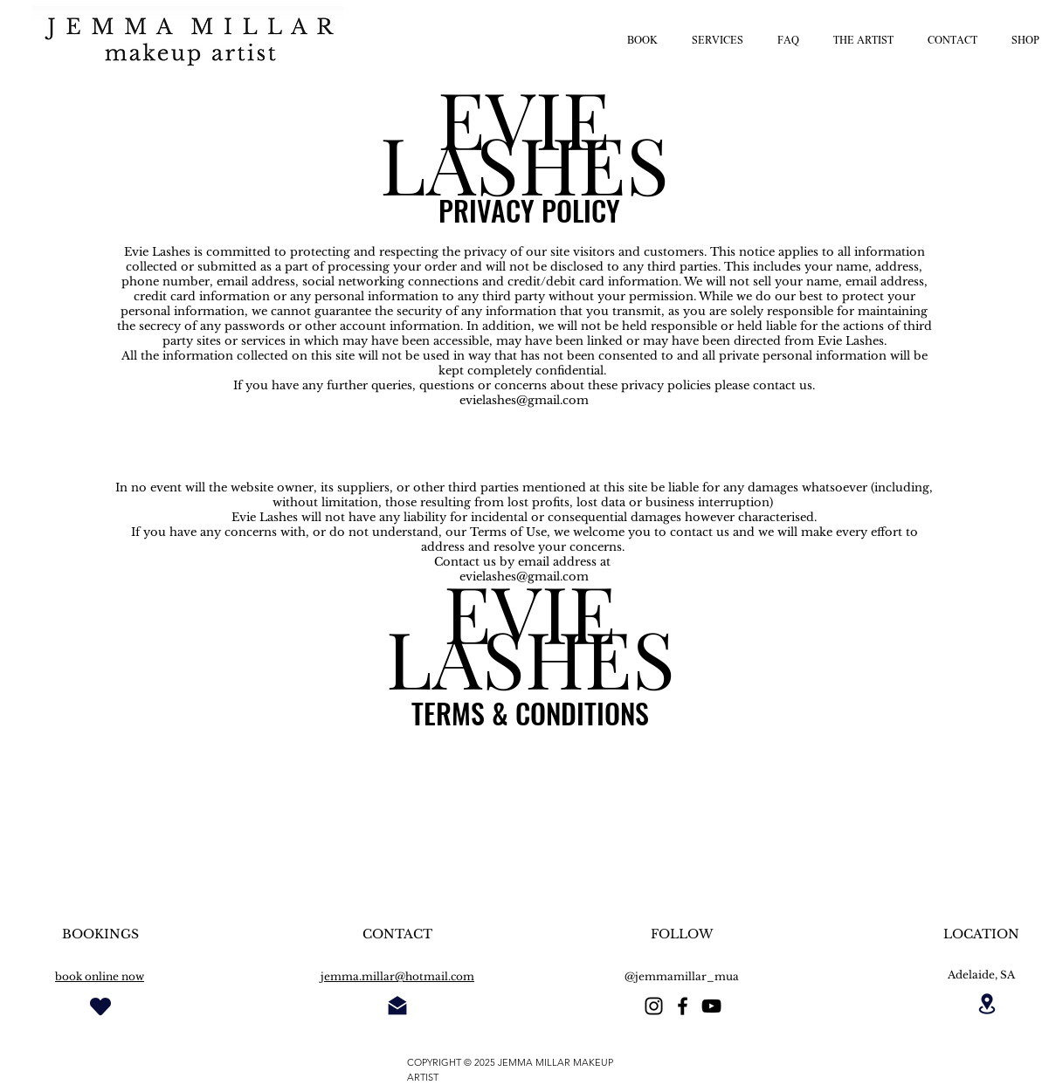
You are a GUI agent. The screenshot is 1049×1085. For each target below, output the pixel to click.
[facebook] (682, 1006)
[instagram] (654, 1006)
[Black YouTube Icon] (711, 1006)
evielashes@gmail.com (524, 400)
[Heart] (100, 1006)
